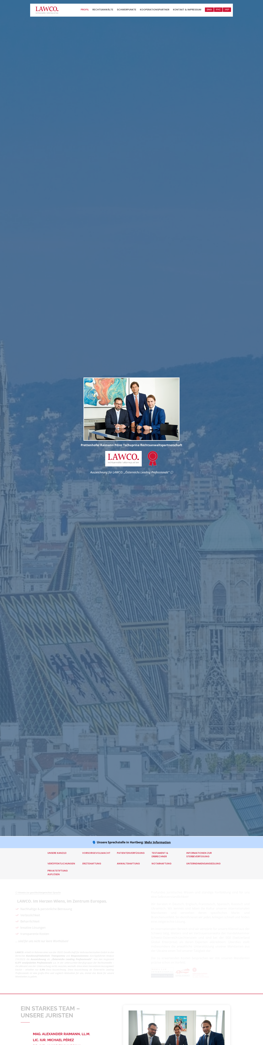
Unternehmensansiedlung (203, 863)
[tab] (72, 1034)
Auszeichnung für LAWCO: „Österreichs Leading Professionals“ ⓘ (131, 472)
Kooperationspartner (154, 9)
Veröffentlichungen (61, 863)
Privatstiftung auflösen (57, 872)
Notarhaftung (161, 863)
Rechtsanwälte (102, 9)
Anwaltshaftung (128, 863)
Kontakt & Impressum (187, 9)
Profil (85, 9)
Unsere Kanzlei (56, 853)
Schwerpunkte (126, 9)
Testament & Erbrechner (160, 854)
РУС (218, 9)
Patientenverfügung (131, 853)
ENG (209, 9)
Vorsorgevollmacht (96, 853)
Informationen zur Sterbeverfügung (199, 854)
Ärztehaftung (91, 863)
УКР (227, 9)
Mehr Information (157, 842)
